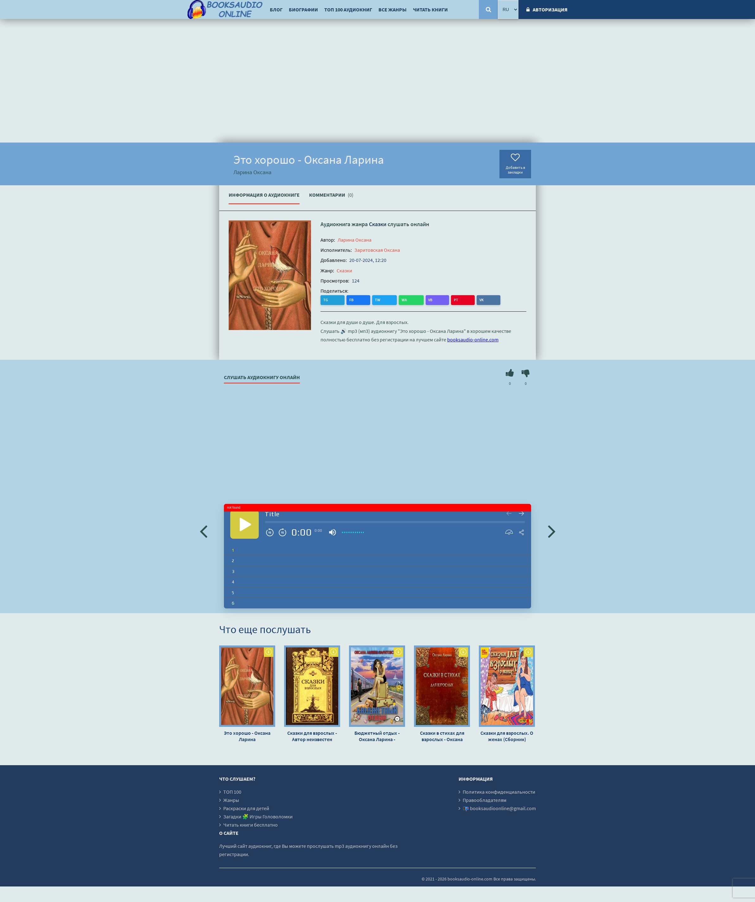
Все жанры (392, 9)
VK (403, 299)
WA (365, 299)
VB (378, 299)
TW (351, 299)
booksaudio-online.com (472, 339)
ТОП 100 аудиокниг (348, 9)
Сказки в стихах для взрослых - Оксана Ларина (442, 735)
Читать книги (430, 9)
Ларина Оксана (354, 240)
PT (391, 299)
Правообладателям (484, 800)
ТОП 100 (232, 791)
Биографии (303, 9)
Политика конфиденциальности (499, 791)
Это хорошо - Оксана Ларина (247, 735)
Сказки (377, 224)
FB (339, 299)
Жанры (231, 800)
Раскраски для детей (246, 808)
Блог (276, 9)
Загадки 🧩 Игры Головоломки (258, 816)
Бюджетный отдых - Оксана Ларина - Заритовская (377, 735)
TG (326, 299)
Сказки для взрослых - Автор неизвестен (312, 735)
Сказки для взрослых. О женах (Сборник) (506, 735)
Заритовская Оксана (377, 250)
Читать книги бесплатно (250, 824)
